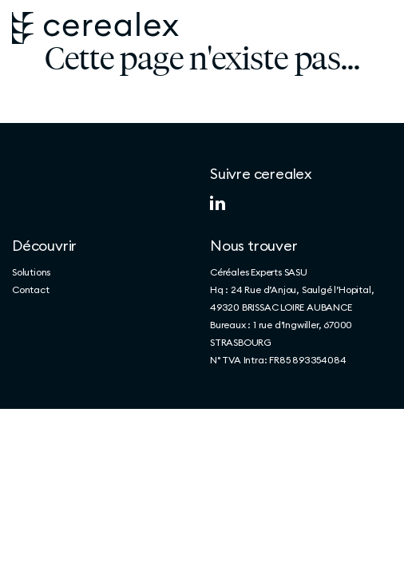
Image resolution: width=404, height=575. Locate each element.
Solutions (31, 272)
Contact (31, 289)
